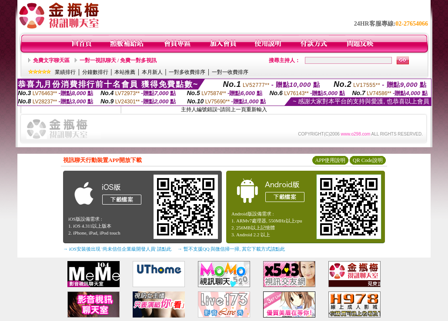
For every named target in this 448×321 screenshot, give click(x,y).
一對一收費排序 (230, 72)
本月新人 (152, 72)
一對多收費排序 (187, 72)
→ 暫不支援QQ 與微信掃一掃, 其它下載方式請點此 (231, 249)
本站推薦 (124, 72)
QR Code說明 (368, 160)
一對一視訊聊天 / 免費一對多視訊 (118, 60)
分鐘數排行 (95, 72)
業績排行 (65, 72)
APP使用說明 (330, 160)
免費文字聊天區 (51, 60)
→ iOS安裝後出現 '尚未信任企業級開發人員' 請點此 (117, 249)
